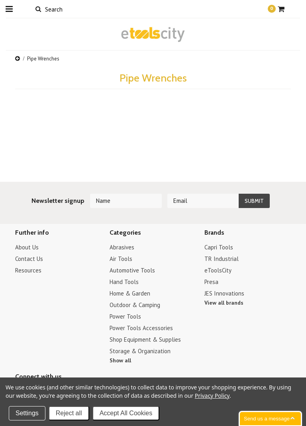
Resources (28, 270)
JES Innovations (224, 293)
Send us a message (267, 419)
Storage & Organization (140, 351)
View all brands (223, 302)
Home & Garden (130, 293)
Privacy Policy (212, 395)
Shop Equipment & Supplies (145, 339)
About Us (27, 247)
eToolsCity (217, 270)
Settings (27, 413)
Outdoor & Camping (135, 305)
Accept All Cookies (126, 413)
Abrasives (122, 247)
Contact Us (29, 259)
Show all (120, 360)
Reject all (69, 413)
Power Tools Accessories (141, 328)
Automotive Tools (132, 270)
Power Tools (125, 316)
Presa (211, 282)
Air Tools (121, 259)
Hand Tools (124, 282)
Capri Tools (218, 247)
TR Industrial (221, 259)
